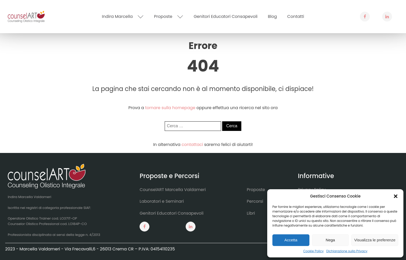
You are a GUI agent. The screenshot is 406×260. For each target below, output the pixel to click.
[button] (395, 196)
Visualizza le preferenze (374, 240)
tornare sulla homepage (170, 108)
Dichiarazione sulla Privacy (346, 251)
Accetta (290, 240)
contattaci (192, 144)
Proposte (168, 16)
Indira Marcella (123, 16)
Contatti (295, 16)
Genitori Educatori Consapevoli (226, 16)
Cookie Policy (313, 251)
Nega (330, 240)
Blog (272, 16)
